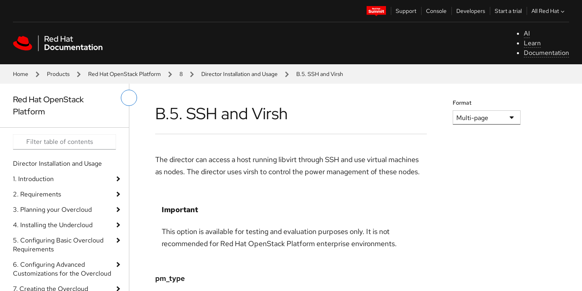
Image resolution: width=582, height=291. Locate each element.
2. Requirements (37, 194)
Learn (532, 43)
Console (436, 11)
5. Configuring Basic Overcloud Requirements (58, 244)
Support (406, 11)
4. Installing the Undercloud (53, 225)
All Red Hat (548, 11)
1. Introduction (33, 179)
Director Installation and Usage (239, 74)
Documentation (546, 52)
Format (462, 102)
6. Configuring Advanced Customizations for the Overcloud (62, 269)
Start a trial (508, 11)
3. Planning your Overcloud (52, 209)
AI (527, 33)
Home (20, 74)
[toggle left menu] (129, 98)
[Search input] (64, 142)
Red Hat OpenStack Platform (124, 74)
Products (58, 74)
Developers (470, 11)
